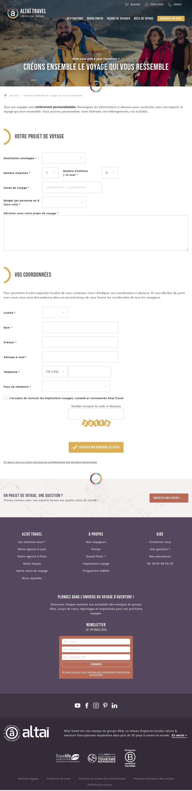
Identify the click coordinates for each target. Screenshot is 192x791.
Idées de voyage (144, 18)
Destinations (75, 18)
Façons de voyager (118, 18)
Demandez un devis (171, 18)
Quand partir (95, 18)
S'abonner (96, 665)
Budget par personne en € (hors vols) (22, 202)
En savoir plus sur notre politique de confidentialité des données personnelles (50, 463)
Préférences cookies (100, 785)
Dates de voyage (15, 187)
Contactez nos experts (166, 499)
